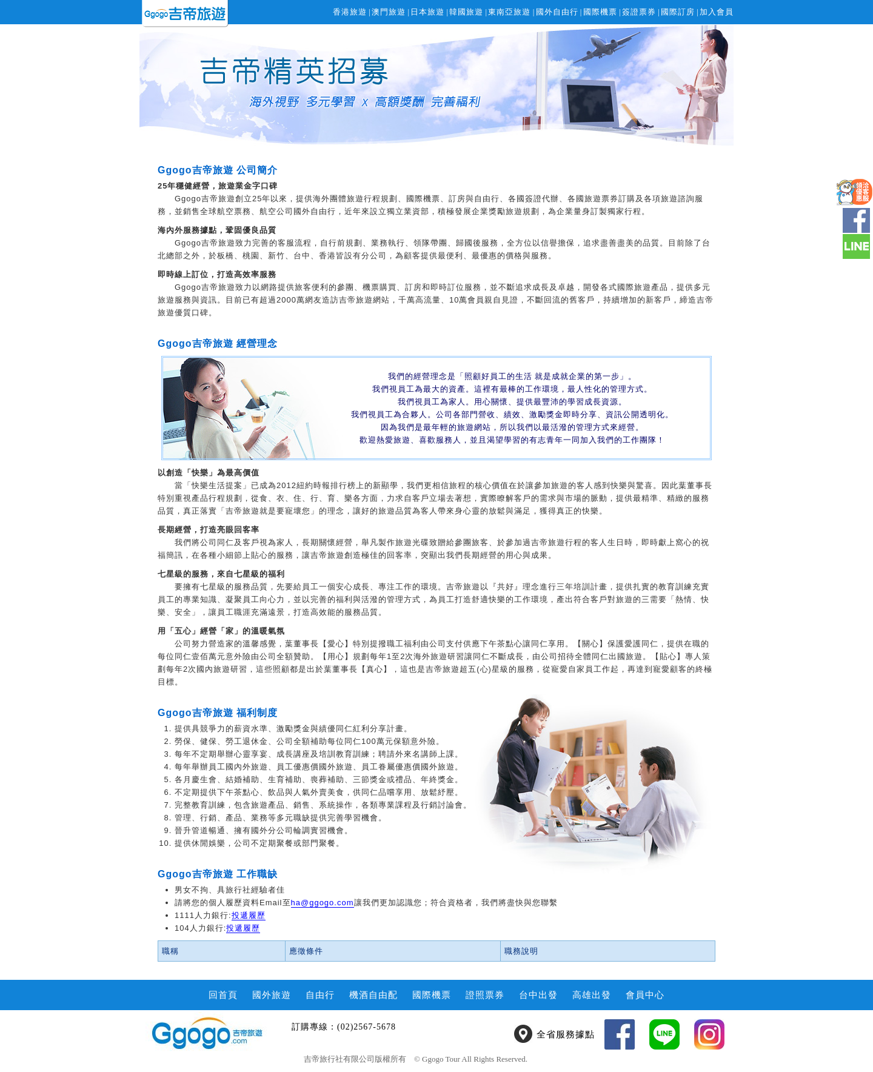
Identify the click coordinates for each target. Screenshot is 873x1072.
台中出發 (538, 995)
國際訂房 (678, 11)
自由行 (320, 995)
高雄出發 (591, 995)
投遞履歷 (249, 915)
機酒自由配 (373, 995)
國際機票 (600, 11)
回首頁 (223, 995)
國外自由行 (557, 11)
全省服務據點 (566, 1034)
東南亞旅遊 (509, 11)
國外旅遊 (271, 995)
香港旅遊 (350, 11)
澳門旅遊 (389, 11)
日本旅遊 (427, 11)
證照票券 (485, 995)
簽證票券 (639, 11)
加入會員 (717, 11)
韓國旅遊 (466, 11)
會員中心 (645, 995)
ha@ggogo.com (322, 902)
